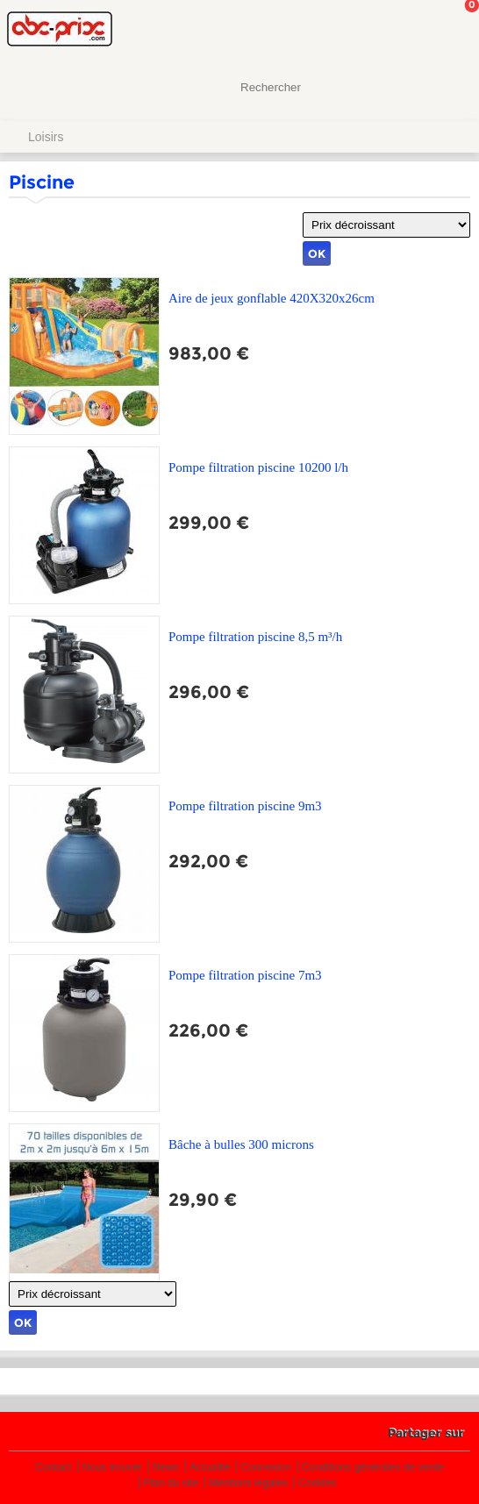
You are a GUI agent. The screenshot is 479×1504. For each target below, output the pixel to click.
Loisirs (45, 137)
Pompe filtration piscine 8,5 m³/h (255, 637)
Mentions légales (248, 1483)
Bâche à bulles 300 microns (241, 1144)
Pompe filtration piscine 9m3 (245, 806)
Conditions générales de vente (373, 1467)
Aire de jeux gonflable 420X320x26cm (271, 298)
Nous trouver (112, 1467)
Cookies (317, 1483)
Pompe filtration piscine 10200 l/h (258, 467)
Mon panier (452, 30)
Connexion (265, 1467)
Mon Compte (400, 30)
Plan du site (170, 1483)
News (166, 1467)
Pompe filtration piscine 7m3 (245, 975)
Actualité (209, 1467)
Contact (53, 1467)
